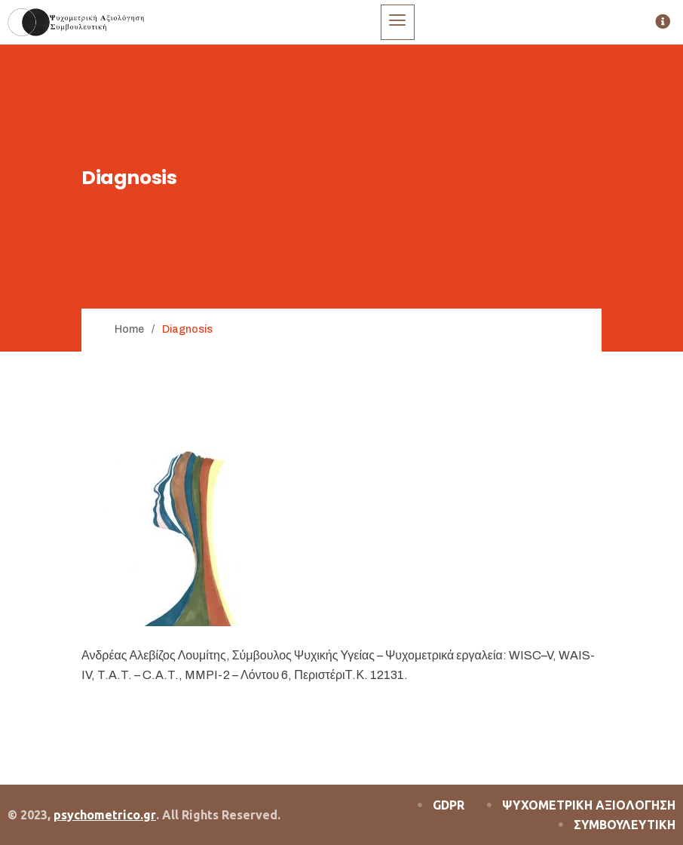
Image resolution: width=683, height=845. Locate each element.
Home (129, 329)
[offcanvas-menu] (662, 22)
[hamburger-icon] (398, 22)
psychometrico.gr (105, 815)
